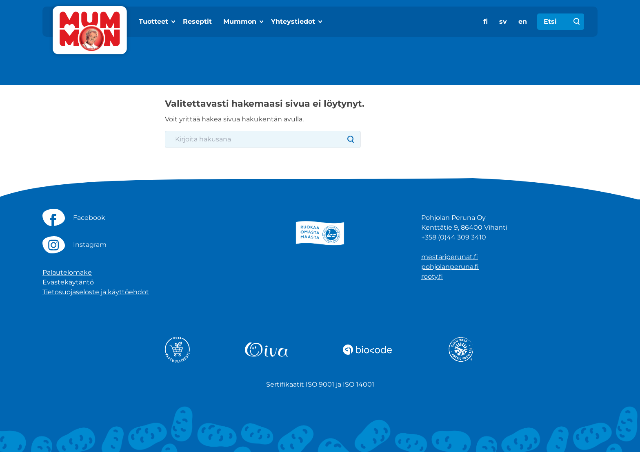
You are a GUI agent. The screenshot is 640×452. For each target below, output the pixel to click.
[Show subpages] (174, 22)
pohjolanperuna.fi (450, 267)
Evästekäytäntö (68, 282)
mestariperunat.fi (449, 257)
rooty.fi (432, 276)
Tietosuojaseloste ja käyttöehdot (95, 292)
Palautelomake (67, 272)
